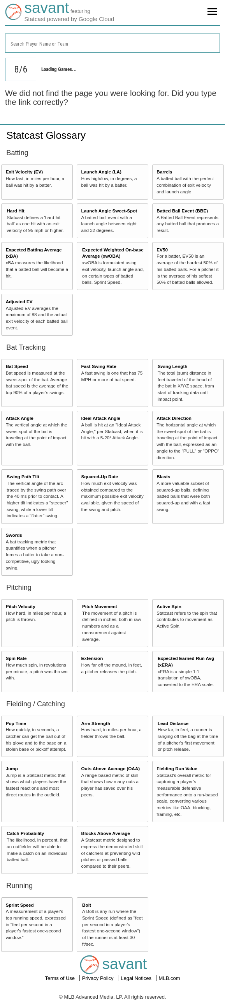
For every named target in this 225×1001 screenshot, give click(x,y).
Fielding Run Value (176, 768)
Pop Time (16, 723)
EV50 (162, 249)
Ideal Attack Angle (100, 418)
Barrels (164, 171)
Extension (92, 658)
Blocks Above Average (105, 833)
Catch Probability (25, 833)
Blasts (163, 476)
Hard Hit (15, 210)
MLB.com (169, 978)
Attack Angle (19, 418)
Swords (14, 535)
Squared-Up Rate (99, 476)
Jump (12, 768)
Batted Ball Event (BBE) (182, 210)
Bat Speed (17, 366)
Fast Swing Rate (98, 366)
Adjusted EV (19, 301)
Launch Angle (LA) (101, 171)
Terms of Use (60, 978)
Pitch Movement (99, 606)
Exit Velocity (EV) (24, 171)
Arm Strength (95, 723)
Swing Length (173, 366)
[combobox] (112, 43)
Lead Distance (173, 723)
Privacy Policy (98, 978)
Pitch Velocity (20, 606)
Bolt (86, 904)
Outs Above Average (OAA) (110, 768)
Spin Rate (16, 658)
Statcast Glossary (46, 135)
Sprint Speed (20, 904)
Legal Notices (137, 978)
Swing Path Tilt (23, 476)
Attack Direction (174, 418)
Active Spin (168, 606)
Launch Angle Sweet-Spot (109, 210)
